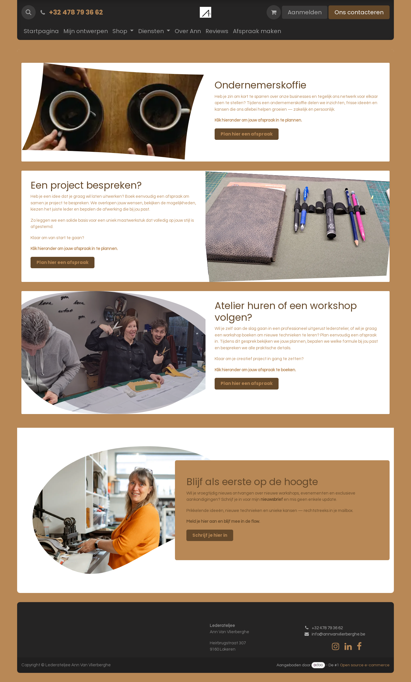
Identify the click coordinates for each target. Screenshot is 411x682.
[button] (28, 12)
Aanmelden (305, 12)
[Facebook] (359, 646)
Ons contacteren (359, 12)
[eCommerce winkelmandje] (274, 12)
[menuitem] (41, 31)
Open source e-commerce (365, 665)
